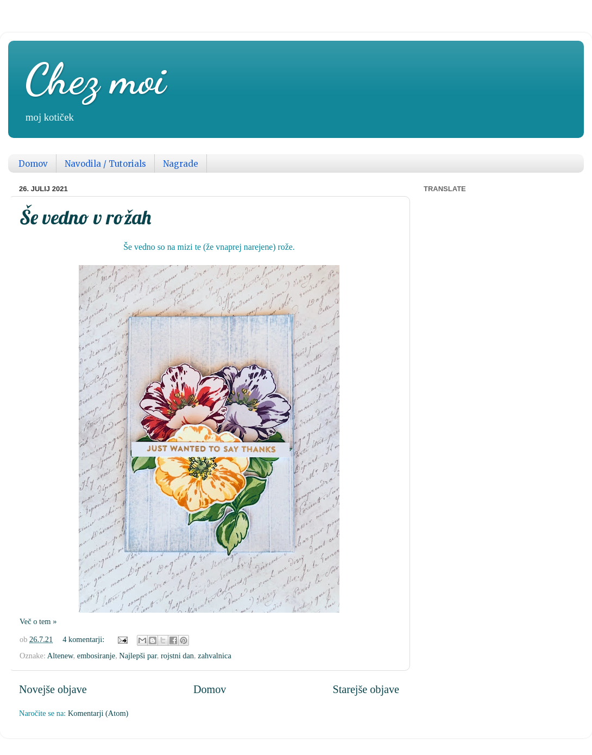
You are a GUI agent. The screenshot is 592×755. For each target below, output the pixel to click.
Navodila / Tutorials (105, 164)
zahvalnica (214, 655)
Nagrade (180, 164)
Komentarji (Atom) (98, 713)
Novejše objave (53, 689)
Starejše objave (365, 689)
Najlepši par (137, 655)
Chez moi (95, 79)
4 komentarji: (84, 639)
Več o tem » (38, 621)
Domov (33, 164)
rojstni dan (177, 655)
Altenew (60, 655)
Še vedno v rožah (85, 217)
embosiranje (96, 655)
